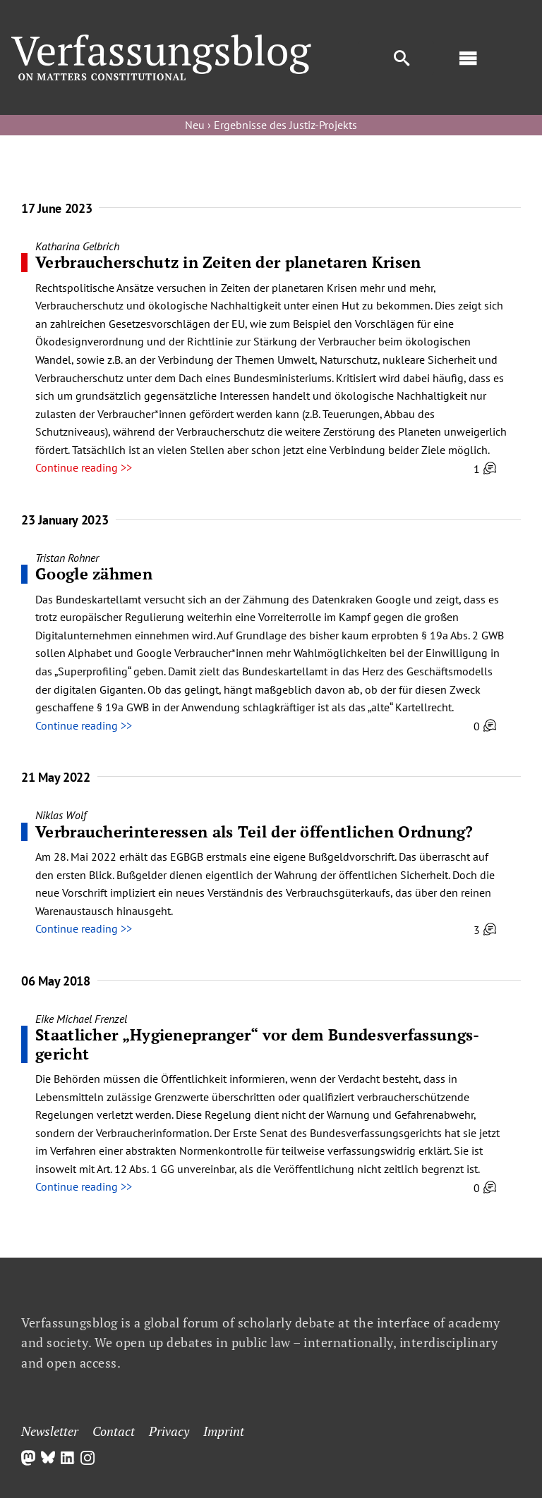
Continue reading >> (83, 467)
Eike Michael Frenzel (81, 1019)
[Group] (161, 40)
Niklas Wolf (60, 815)
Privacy (169, 1431)
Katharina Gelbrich (77, 246)
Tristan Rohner (67, 558)
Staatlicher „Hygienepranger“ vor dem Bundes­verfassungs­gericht (257, 1043)
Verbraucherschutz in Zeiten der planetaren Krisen (228, 262)
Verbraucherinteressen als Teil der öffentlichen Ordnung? (254, 831)
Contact (113, 1431)
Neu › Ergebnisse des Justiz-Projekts (271, 125)
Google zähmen (93, 573)
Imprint (223, 1431)
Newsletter (49, 1431)
